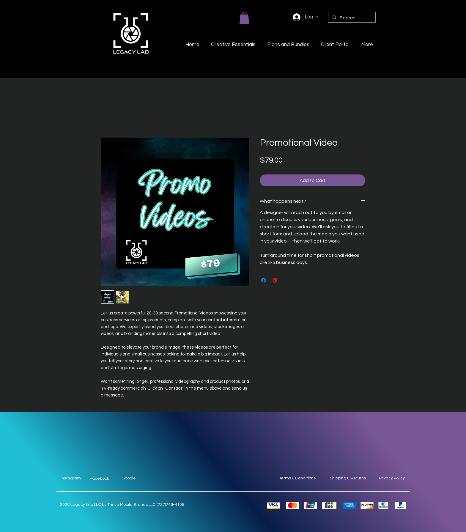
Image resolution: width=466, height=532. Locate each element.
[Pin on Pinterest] (274, 280)
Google (129, 478)
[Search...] (351, 17)
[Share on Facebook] (263, 280)
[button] (244, 18)
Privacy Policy (392, 478)
